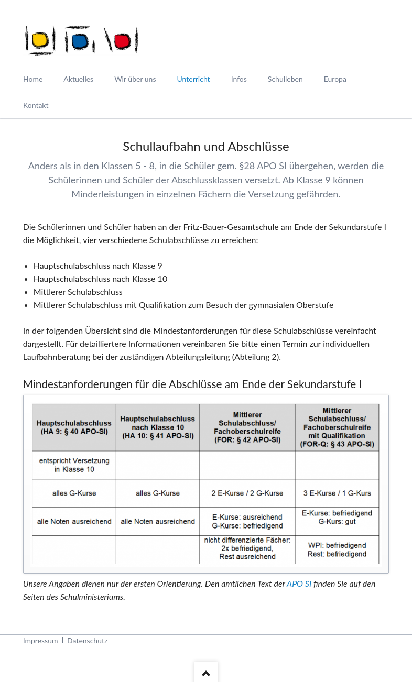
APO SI (299, 583)
